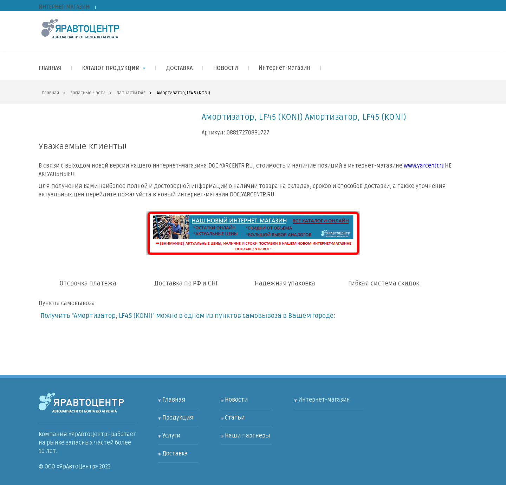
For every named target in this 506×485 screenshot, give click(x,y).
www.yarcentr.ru (424, 165)
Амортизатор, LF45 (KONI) (183, 93)
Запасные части (87, 93)
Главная (50, 93)
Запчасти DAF (131, 93)
